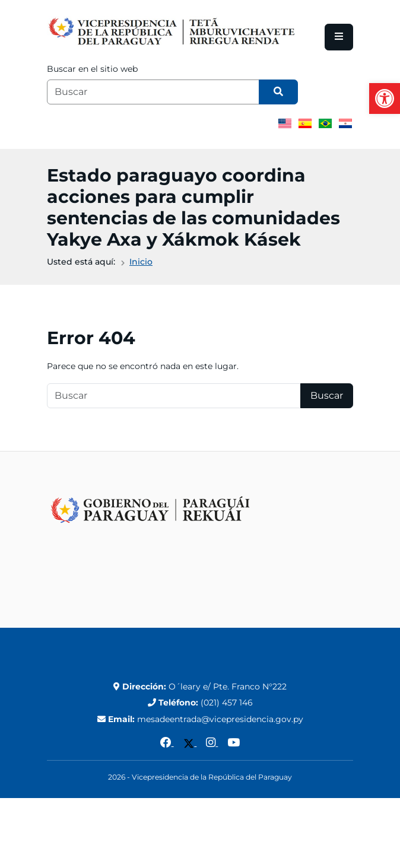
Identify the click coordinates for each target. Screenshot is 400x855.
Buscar (326, 395)
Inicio (141, 261)
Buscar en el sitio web (92, 68)
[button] (384, 98)
